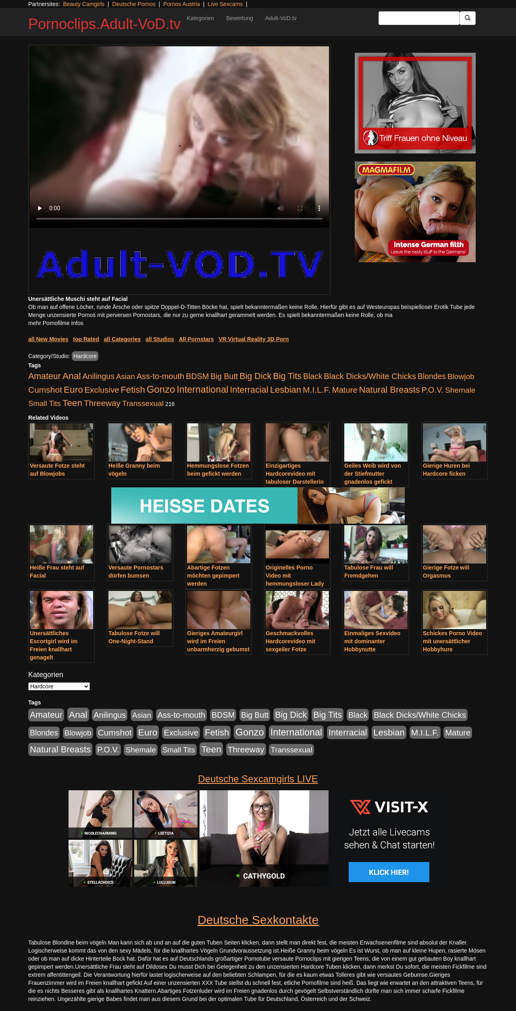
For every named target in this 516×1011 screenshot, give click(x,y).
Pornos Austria (181, 4)
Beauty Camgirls (83, 4)
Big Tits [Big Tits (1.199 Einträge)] (287, 376)
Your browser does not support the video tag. (179, 137)
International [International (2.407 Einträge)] (202, 389)
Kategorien (200, 18)
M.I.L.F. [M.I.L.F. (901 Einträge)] (317, 389)
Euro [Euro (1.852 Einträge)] (73, 389)
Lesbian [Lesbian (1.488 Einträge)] (286, 390)
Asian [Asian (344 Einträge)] (125, 376)
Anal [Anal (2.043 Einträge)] (71, 376)
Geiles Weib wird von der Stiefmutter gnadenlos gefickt (372, 473)
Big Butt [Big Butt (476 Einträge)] (224, 376)
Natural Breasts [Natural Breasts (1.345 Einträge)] (389, 390)
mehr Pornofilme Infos (55, 323)
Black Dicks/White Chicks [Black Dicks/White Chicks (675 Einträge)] (370, 376)
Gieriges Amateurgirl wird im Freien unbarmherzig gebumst (218, 641)
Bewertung (239, 18)
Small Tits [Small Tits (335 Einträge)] (44, 403)
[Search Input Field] (419, 18)
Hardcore (85, 356)
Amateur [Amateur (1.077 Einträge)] (44, 376)
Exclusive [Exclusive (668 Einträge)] (102, 389)
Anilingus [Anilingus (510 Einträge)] (98, 376)
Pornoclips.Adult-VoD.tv (104, 24)
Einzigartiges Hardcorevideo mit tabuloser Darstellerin (295, 473)
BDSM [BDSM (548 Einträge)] (197, 376)
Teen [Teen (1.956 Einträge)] (72, 403)
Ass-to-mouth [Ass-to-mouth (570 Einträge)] (160, 376)
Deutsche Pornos (133, 4)
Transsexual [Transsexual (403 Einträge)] (143, 403)
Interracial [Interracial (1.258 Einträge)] (249, 390)
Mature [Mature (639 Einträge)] (345, 389)
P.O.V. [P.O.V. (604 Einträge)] (433, 389)
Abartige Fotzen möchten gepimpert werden (213, 575)
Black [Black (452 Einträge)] (312, 376)
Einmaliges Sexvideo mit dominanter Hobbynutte (372, 641)
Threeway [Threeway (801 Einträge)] (102, 403)
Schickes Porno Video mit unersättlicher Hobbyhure (452, 641)
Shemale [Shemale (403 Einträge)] (460, 390)
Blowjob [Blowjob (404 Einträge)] (460, 376)
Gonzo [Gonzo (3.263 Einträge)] (161, 389)
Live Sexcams (225, 4)
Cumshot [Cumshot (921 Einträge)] (45, 389)
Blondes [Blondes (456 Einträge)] (432, 376)
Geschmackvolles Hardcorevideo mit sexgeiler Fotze (290, 641)
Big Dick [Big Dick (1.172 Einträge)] (255, 376)
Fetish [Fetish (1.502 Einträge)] (133, 390)
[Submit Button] (468, 18)
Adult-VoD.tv (281, 18)
